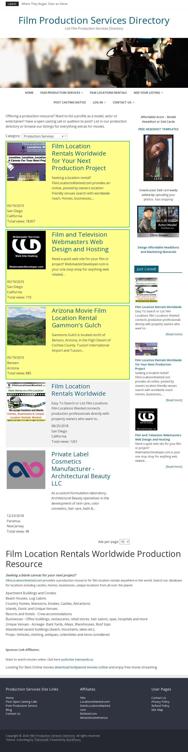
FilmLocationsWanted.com (24, 580)
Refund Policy (160, 706)
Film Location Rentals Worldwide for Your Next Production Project (79, 157)
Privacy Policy (160, 702)
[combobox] (45, 136)
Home (29, 93)
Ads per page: (108, 541)
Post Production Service (21, 706)
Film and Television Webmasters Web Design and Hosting (80, 241)
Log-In (98, 102)
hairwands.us (84, 659)
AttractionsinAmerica (94, 718)
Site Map (157, 710)
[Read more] (174, 334)
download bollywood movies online (81, 667)
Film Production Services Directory (94, 20)
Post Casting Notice (70, 102)
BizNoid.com (88, 713)
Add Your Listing (147, 93)
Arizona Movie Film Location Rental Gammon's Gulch (79, 317)
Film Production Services (60, 93)
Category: (13, 136)
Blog (9, 710)
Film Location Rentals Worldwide (78, 389)
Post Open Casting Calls (21, 702)
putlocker (68, 659)
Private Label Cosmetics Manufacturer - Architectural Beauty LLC (80, 468)
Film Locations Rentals (108, 93)
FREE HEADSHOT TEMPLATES (158, 129)
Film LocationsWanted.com (95, 700)
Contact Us (122, 102)
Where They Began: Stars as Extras (45, 4)
